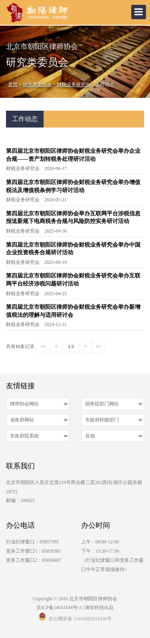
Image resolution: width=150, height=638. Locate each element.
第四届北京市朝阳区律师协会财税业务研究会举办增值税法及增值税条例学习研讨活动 (73, 186)
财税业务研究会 (73, 84)
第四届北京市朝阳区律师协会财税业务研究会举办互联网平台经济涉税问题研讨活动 (73, 280)
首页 (13, 84)
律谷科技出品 (99, 607)
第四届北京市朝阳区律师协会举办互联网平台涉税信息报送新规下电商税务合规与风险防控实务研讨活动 (73, 218)
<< (43, 346)
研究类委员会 (37, 84)
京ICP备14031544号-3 (59, 607)
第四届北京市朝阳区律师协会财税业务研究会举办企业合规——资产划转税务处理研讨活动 (73, 155)
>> (99, 346)
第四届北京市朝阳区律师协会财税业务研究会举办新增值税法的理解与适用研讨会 (73, 311)
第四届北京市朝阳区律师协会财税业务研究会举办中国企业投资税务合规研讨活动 (73, 249)
